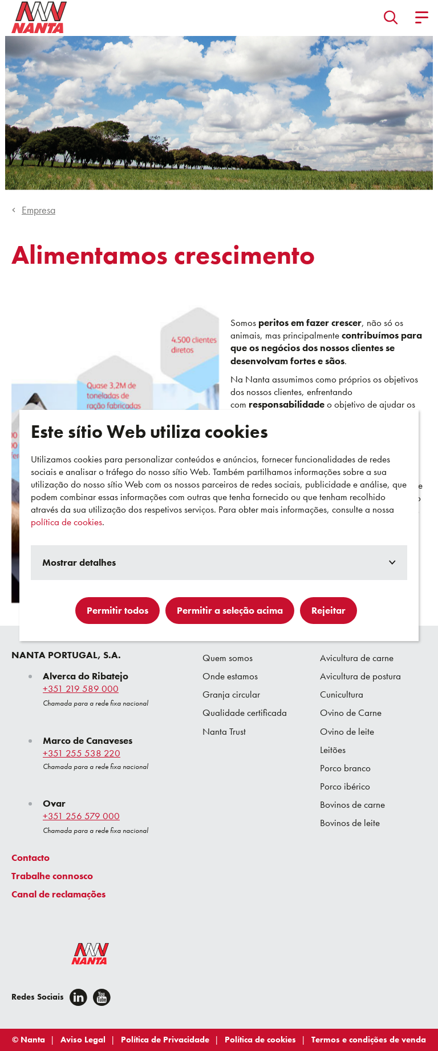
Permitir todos (117, 610)
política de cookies (66, 522)
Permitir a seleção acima (230, 610)
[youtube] (102, 997)
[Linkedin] (78, 997)
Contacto (30, 857)
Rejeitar (328, 610)
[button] (391, 17)
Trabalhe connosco (52, 875)
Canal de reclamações (58, 894)
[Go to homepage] (39, 17)
